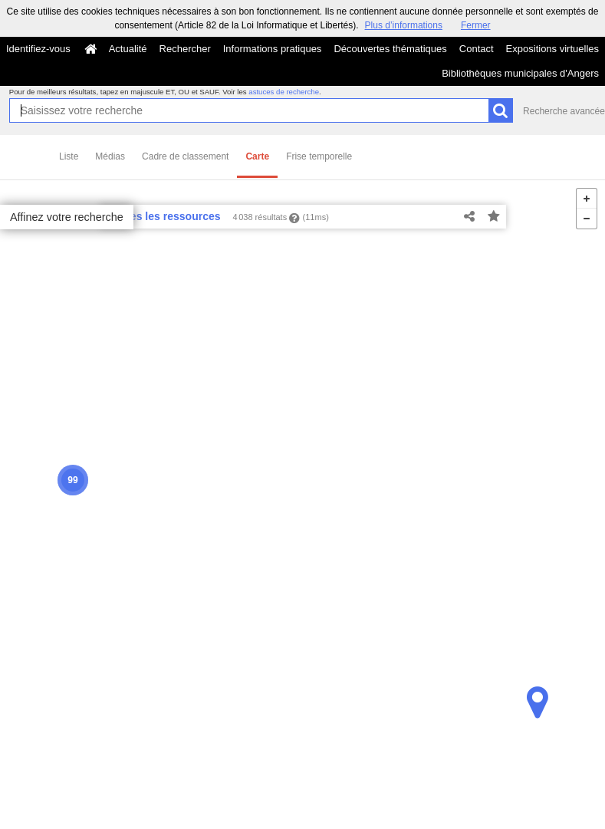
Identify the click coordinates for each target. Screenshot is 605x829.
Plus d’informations (403, 25)
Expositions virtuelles (552, 48)
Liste (68, 156)
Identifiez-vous (38, 48)
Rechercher (185, 48)
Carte (257, 156)
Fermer (476, 25)
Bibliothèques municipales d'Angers (520, 73)
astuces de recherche (283, 91)
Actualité (128, 48)
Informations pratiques (272, 48)
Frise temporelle (319, 156)
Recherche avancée (564, 111)
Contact (476, 48)
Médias (110, 156)
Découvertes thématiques (390, 48)
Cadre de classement (185, 156)
